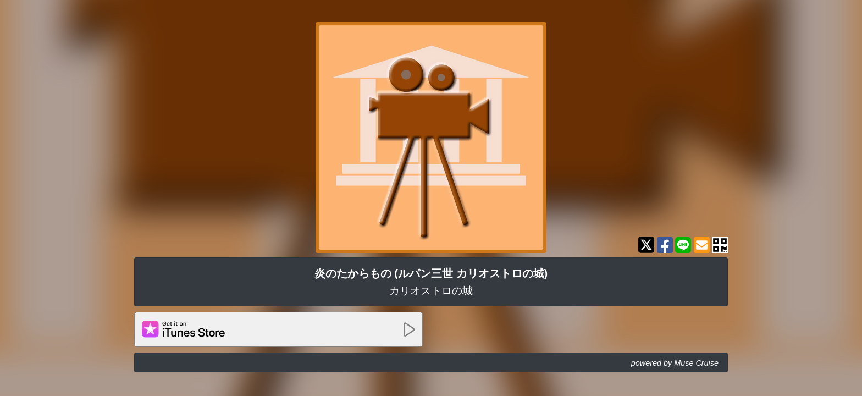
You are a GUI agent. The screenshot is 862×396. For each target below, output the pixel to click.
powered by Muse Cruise (675, 363)
